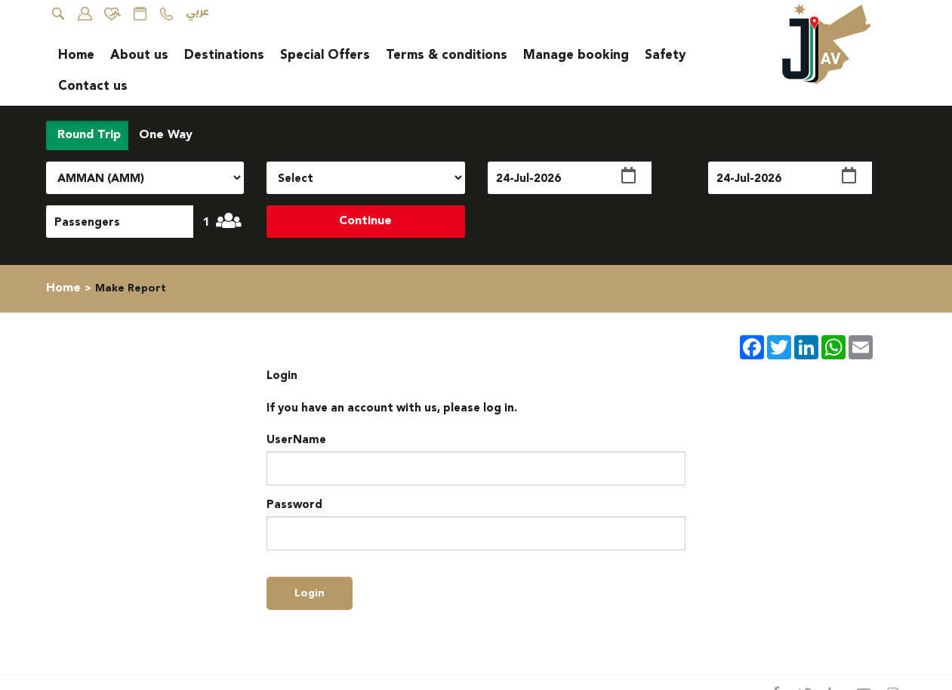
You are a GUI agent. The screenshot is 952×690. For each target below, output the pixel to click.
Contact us (93, 86)
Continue (365, 220)
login (309, 593)
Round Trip (87, 134)
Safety (665, 55)
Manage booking (576, 55)
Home (76, 55)
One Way (164, 134)
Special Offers (325, 55)
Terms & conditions (446, 55)
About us (139, 55)
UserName (296, 440)
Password (294, 505)
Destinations (224, 55)
